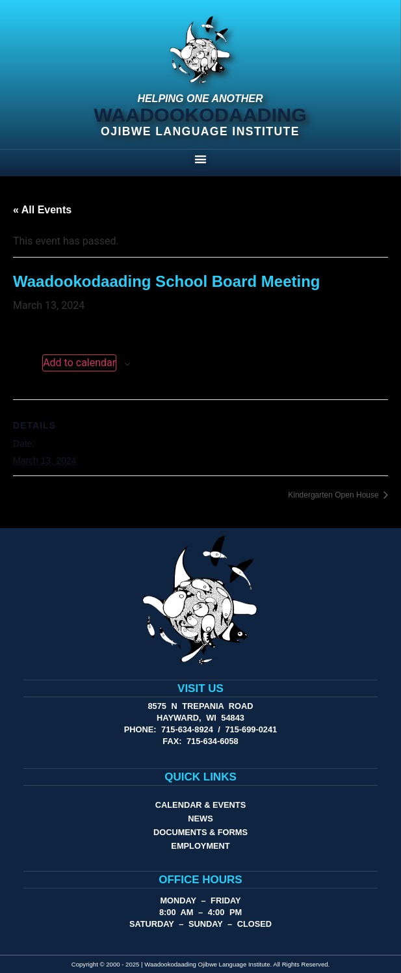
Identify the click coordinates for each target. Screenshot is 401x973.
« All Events (42, 209)
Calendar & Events (200, 805)
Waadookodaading (200, 114)
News (200, 818)
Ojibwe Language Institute (200, 131)
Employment (200, 846)
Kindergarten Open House (334, 495)
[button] (200, 159)
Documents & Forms (200, 832)
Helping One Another (200, 98)
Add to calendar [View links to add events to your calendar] (79, 362)
